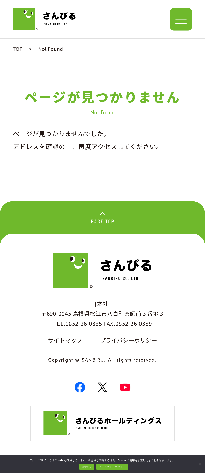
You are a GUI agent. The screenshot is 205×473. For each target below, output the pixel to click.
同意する (86, 466)
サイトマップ (65, 340)
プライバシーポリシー (128, 340)
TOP (17, 48)
